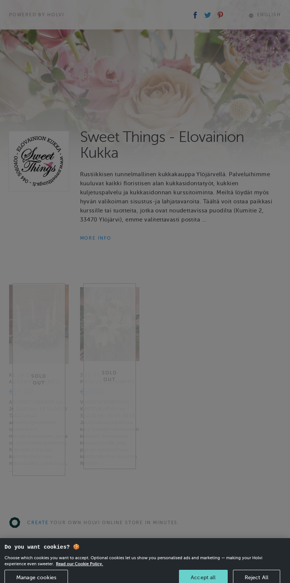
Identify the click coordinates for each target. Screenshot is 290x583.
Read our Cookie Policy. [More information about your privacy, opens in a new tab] (79, 568)
